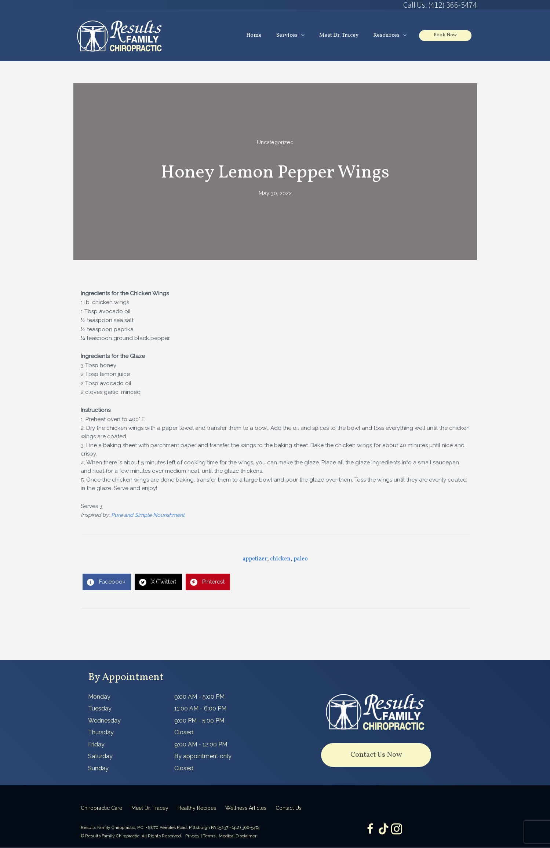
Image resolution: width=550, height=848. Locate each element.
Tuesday (100, 708)
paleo (301, 559)
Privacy (192, 836)
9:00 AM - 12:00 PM (200, 744)
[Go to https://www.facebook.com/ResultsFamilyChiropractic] (368, 830)
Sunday (98, 768)
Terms (209, 836)
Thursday (101, 732)
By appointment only (203, 756)
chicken (280, 559)
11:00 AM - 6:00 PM (200, 708)
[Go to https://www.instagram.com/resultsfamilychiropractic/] (398, 830)
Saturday (100, 756)
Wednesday (104, 720)
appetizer (255, 559)
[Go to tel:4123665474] (376, 5)
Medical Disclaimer (237, 836)
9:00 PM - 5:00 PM (199, 720)
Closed (183, 732)
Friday (96, 744)
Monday (99, 697)
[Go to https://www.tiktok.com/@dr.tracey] (383, 830)
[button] (376, 755)
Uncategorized (275, 142)
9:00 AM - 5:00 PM (199, 697)
